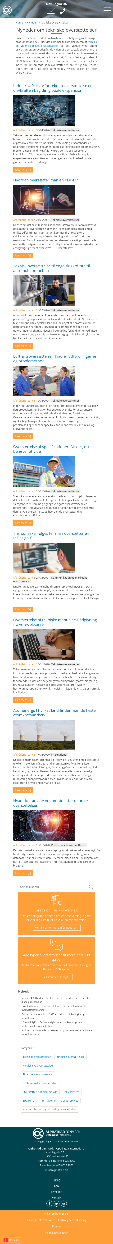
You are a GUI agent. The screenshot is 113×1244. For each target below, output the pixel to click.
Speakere (28, 1100)
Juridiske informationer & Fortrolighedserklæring (56, 1220)
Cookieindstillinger (56, 1233)
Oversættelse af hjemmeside (40, 1092)
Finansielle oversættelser (38, 1074)
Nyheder (32, 22)
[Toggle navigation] (107, 10)
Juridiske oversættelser (70, 1057)
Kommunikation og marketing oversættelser (50, 1109)
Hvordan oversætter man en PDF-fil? (45, 180)
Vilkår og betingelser (56, 1213)
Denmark (14, 1239)
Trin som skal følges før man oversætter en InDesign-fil (51, 536)
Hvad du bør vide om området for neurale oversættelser (50, 803)
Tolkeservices (71, 1092)
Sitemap (57, 1226)
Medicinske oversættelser (38, 1065)
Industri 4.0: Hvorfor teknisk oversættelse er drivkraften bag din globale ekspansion (52, 88)
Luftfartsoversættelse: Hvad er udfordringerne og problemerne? (54, 358)
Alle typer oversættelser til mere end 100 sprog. (56, 957)
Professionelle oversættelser (40, 1083)
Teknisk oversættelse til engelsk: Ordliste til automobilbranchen (51, 268)
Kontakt (56, 1197)
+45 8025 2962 (64, 1165)
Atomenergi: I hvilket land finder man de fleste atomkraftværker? (54, 713)
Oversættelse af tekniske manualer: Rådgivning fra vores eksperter (55, 622)
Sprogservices (69, 1100)
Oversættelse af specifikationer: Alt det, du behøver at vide (51, 449)
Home (19, 22)
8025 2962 (69, 1160)
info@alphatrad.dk (56, 1170)
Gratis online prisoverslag (56, 910)
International (48, 1100)
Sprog (56, 1180)
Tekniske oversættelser (37, 1057)
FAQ (56, 1186)
